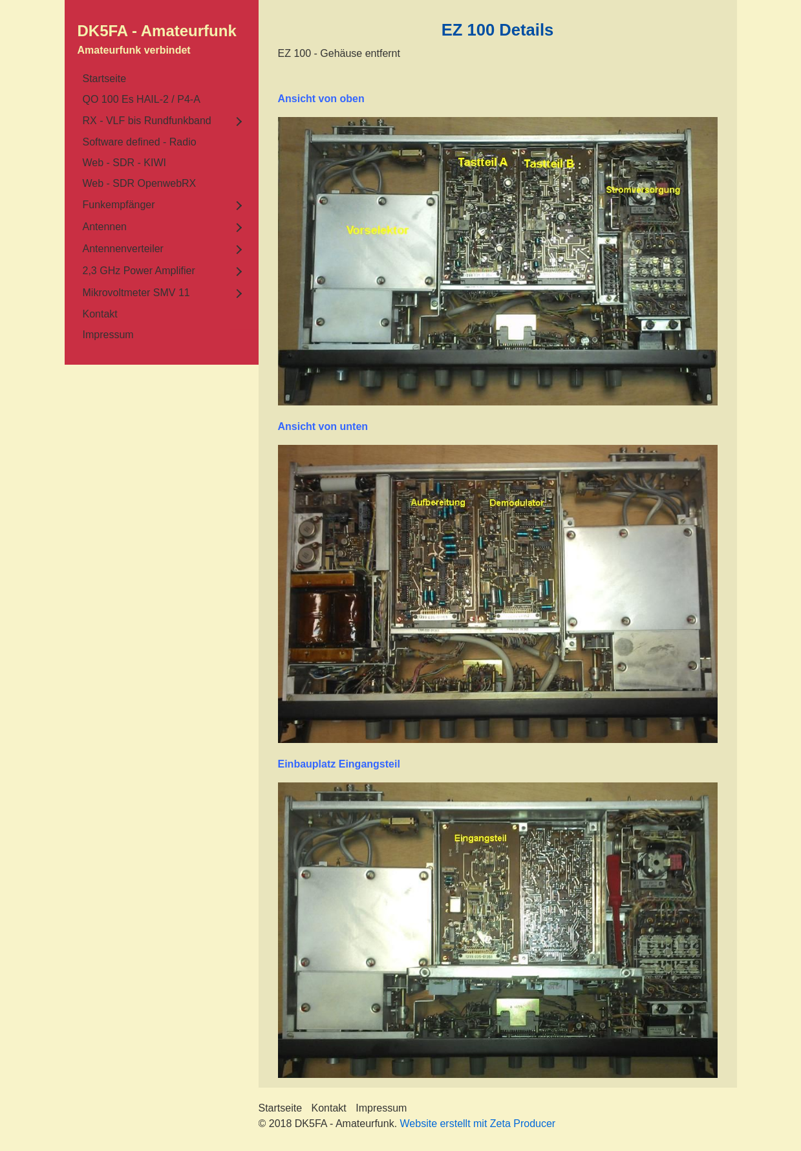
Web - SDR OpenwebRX (140, 183)
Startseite (105, 78)
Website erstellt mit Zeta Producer (478, 1123)
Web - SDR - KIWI (125, 162)
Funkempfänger (119, 204)
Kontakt (100, 313)
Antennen (105, 226)
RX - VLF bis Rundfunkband (147, 120)
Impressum (108, 334)
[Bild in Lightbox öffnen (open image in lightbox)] (498, 261)
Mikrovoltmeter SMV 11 (136, 292)
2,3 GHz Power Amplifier (139, 270)
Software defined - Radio (140, 141)
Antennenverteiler (123, 248)
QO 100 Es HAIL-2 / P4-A (141, 99)
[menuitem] (162, 79)
